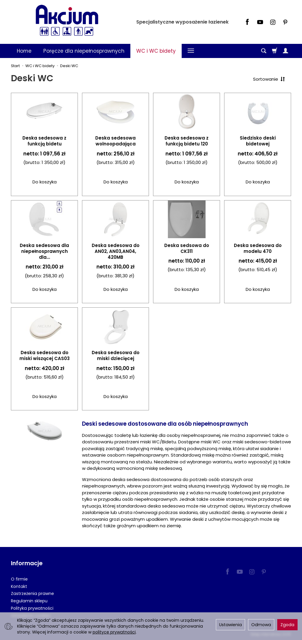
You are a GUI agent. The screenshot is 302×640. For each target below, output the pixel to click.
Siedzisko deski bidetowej (258, 141)
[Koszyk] (274, 51)
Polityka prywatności (32, 608)
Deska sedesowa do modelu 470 (258, 248)
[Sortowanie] (269, 79)
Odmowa (261, 625)
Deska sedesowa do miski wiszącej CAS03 (44, 355)
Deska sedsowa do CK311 (186, 248)
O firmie (19, 579)
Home (24, 50)
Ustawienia (230, 625)
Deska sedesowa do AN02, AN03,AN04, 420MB (115, 251)
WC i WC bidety (156, 50)
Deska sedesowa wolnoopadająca (115, 141)
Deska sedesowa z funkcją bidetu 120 (187, 141)
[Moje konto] (285, 51)
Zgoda (287, 625)
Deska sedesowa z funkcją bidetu (44, 141)
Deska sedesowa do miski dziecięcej (115, 355)
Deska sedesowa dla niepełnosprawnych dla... (44, 251)
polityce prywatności (114, 632)
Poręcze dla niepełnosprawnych (83, 50)
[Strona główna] (67, 21)
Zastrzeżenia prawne (32, 593)
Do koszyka (44, 182)
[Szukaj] (263, 51)
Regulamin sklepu (29, 601)
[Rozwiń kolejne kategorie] (191, 51)
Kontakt (19, 586)
